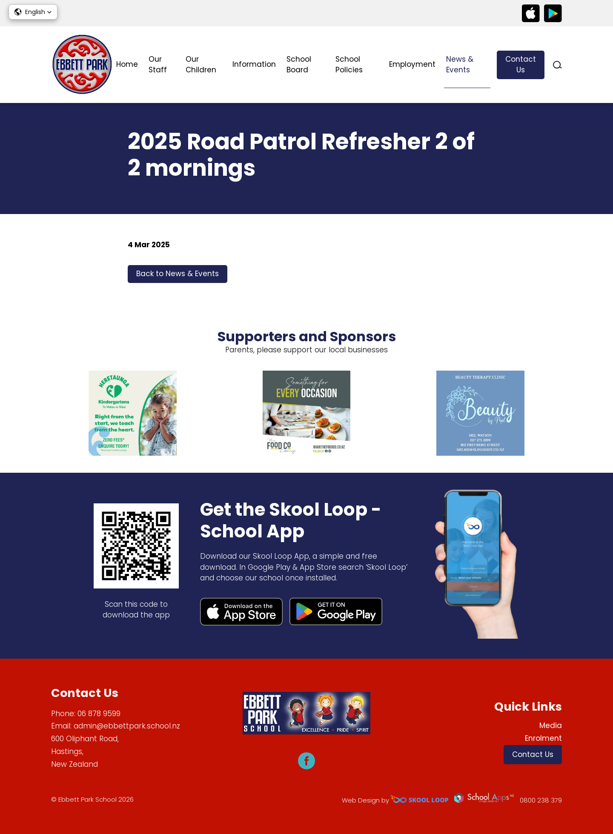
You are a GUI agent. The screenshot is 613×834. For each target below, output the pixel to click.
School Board (298, 64)
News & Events (459, 64)
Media (550, 725)
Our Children (201, 64)
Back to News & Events (177, 273)
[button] (33, 12)
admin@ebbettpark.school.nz (127, 726)
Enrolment (543, 738)
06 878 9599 (98, 713)
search (557, 64)
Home (127, 64)
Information (254, 64)
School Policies (349, 64)
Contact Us (520, 64)
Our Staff (158, 64)
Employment (412, 64)
